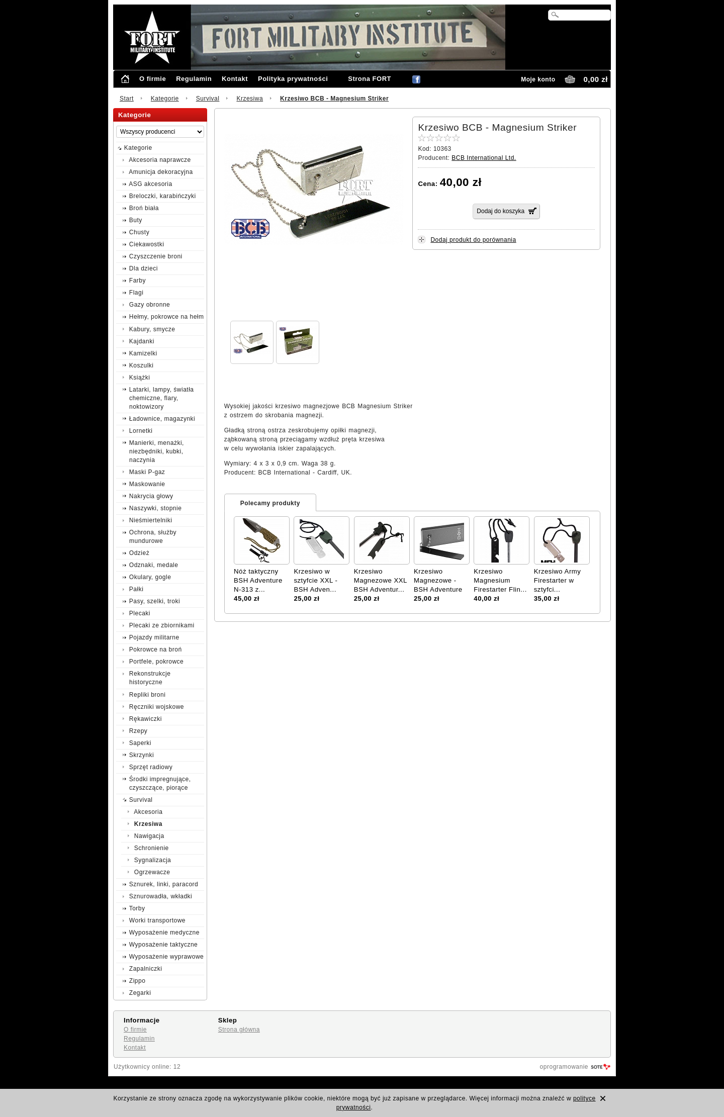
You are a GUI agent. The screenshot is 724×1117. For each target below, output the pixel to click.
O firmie (152, 78)
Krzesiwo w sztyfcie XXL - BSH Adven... (315, 580)
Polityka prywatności (293, 78)
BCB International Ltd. (483, 157)
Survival (208, 98)
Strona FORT (369, 78)
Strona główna (239, 1029)
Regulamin (194, 78)
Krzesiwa (249, 98)
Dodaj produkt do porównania (473, 239)
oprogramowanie (564, 1066)
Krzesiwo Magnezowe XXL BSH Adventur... (380, 580)
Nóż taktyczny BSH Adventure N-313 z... (258, 580)
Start (127, 98)
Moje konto (538, 79)
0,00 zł (595, 79)
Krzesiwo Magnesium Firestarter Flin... (500, 580)
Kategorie (165, 98)
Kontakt (235, 78)
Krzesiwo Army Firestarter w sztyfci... (557, 580)
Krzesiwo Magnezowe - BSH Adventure (438, 580)
